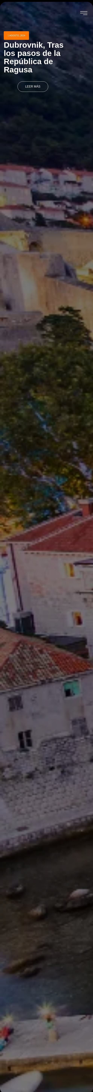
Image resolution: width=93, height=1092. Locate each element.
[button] (83, 13)
